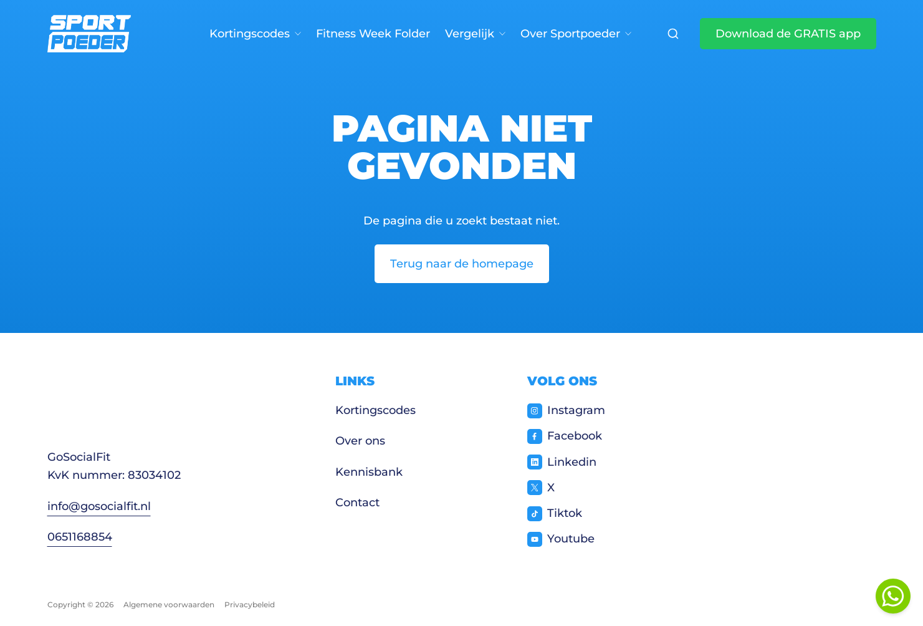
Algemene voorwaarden (168, 604)
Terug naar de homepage (461, 264)
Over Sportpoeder (575, 34)
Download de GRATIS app (788, 34)
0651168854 (79, 537)
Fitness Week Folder (373, 34)
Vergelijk (475, 34)
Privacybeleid (249, 604)
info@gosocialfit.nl (99, 506)
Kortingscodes (255, 34)
